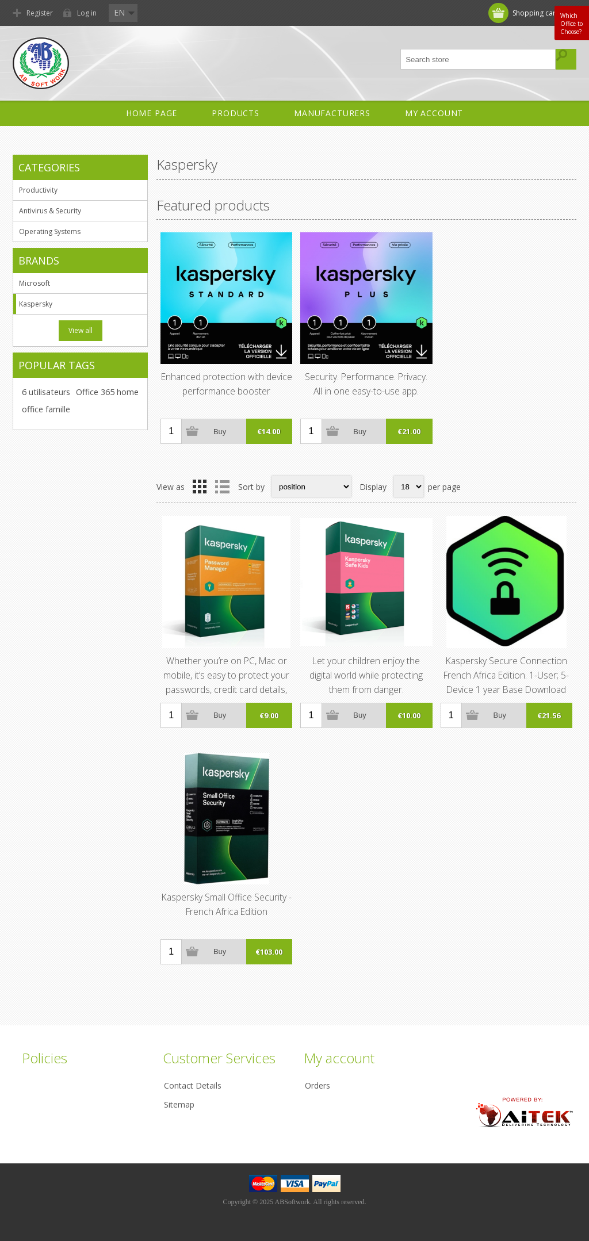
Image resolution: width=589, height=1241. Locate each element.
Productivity (38, 190)
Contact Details (192, 1085)
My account (434, 113)
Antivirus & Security (50, 211)
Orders (317, 1085)
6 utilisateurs (46, 391)
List (222, 486)
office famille (46, 409)
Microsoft (34, 283)
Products (235, 113)
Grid (199, 486)
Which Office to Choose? (571, 24)
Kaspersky (35, 304)
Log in (87, 13)
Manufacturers (332, 113)
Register (39, 13)
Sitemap (179, 1104)
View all (80, 330)
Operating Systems (50, 231)
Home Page (152, 113)
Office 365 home (107, 391)
